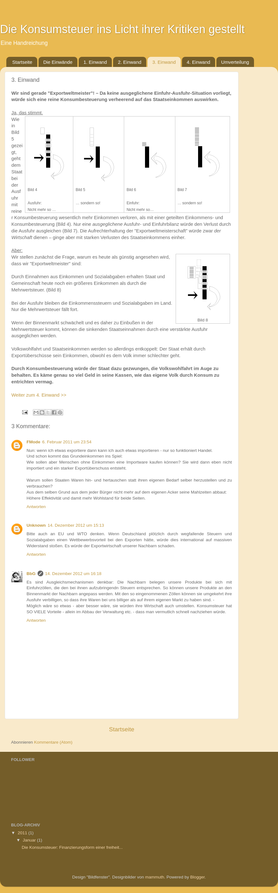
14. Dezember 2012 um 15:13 (76, 525)
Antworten (36, 506)
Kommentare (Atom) (53, 742)
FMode (33, 442)
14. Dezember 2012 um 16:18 (73, 573)
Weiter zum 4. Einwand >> (38, 395)
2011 (23, 832)
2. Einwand (129, 62)
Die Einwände (58, 62)
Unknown (36, 525)
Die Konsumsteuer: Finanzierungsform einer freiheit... (72, 847)
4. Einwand (198, 62)
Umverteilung (235, 62)
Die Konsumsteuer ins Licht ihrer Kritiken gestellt (122, 29)
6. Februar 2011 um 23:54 (67, 442)
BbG (31, 573)
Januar (30, 840)
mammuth (154, 877)
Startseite (22, 62)
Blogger (197, 877)
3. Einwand (164, 62)
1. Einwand (95, 62)
